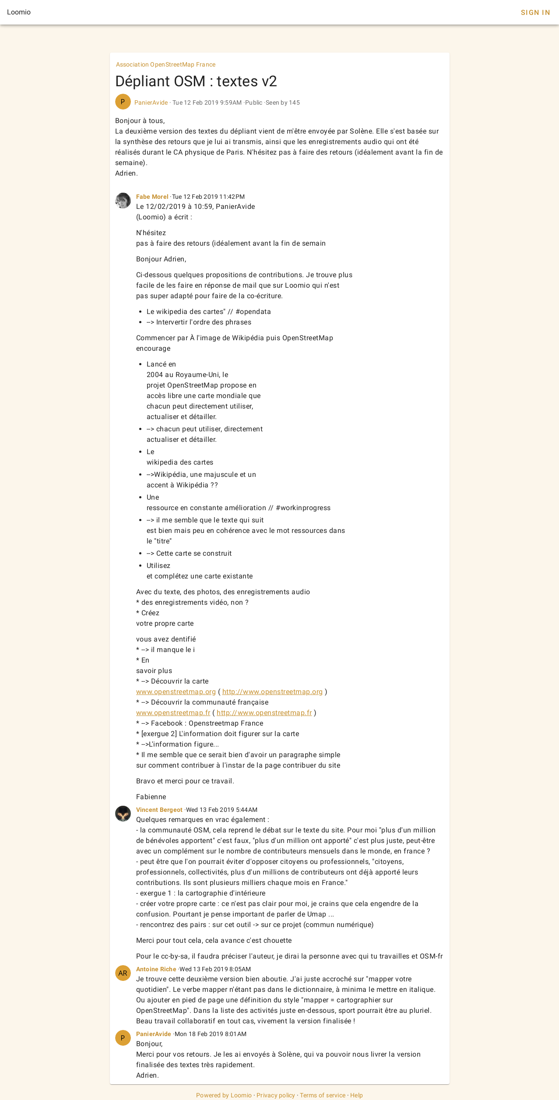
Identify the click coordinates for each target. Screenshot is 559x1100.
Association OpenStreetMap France (166, 64)
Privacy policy (276, 1095)
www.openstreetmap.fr (173, 713)
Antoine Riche (156, 969)
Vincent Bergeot (159, 809)
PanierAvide (151, 102)
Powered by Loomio (224, 1095)
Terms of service (322, 1095)
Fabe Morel (152, 196)
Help (356, 1095)
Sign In (535, 12)
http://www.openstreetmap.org (272, 692)
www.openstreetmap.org (176, 692)
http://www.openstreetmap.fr (264, 713)
